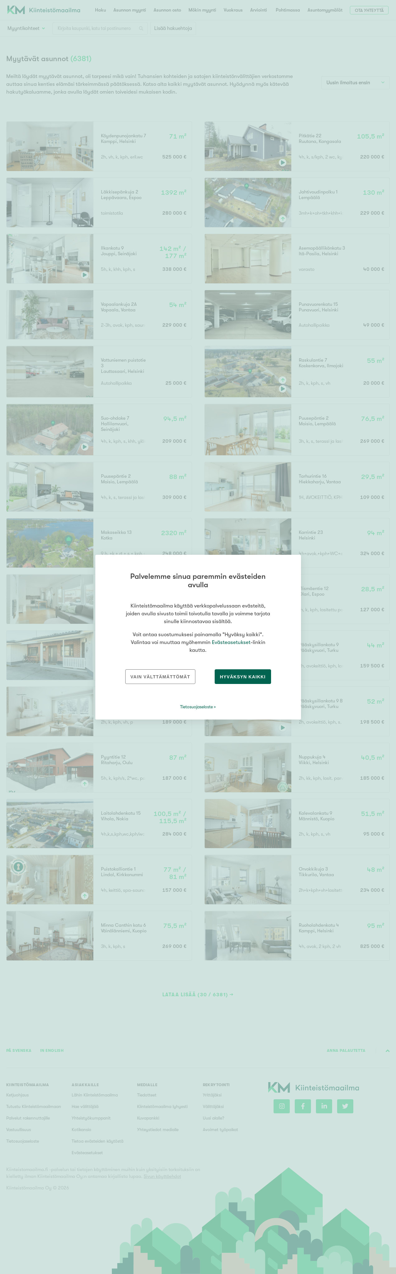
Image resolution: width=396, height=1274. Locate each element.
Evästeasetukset (231, 642)
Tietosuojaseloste (196, 706)
